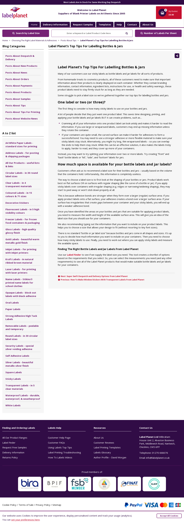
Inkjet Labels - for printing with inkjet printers (20, 251)
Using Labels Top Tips (60, 447)
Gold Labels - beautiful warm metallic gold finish (22, 241)
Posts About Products (18, 92)
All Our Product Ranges (14, 437)
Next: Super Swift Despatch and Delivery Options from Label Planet (93, 276)
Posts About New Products (21, 65)
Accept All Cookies (169, 515)
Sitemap (56, 504)
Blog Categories (13, 46)
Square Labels (13, 372)
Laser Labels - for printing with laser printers (20, 271)
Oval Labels (12, 302)
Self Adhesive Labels (17, 355)
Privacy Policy (43, 504)
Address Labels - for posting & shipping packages (22, 154)
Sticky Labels (13, 378)
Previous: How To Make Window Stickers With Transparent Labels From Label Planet (101, 279)
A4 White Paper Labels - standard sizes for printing (21, 144)
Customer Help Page (59, 437)
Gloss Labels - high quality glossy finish (20, 231)
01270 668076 (160, 452)
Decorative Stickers (17, 202)
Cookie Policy (9, 504)
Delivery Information (13, 452)
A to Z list (9, 133)
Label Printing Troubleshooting (64, 452)
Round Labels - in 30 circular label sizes (21, 337)
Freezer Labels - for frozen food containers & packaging (22, 221)
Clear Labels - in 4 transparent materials (18, 184)
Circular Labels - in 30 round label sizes (21, 174)
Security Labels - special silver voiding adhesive (19, 347)
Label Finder (74, 254)
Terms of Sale (26, 504)
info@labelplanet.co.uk (158, 457)
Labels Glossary (102, 452)
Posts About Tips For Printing (22, 112)
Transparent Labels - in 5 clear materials (20, 387)
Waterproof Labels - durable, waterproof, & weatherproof (22, 397)
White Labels (13, 405)
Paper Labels (12, 309)
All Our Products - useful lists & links (22, 164)
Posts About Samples (18, 98)
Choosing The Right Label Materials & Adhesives (34, 40)
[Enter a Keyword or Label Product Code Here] (92, 33)
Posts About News (16, 72)
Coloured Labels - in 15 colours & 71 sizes (18, 194)
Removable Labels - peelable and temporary (22, 327)
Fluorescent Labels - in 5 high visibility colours (22, 211)
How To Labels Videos (60, 457)
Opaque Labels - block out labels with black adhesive (20, 294)
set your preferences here (25, 519)
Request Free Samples (14, 447)
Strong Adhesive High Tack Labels (21, 317)
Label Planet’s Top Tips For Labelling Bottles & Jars (106, 40)
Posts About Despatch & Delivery (19, 57)
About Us (99, 437)
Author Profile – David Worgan (110, 457)
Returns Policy (10, 457)
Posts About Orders (17, 79)
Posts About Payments (18, 85)
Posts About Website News (21, 118)
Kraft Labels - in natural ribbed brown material (19, 261)
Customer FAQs (56, 442)
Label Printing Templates (107, 447)
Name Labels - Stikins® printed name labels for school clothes (19, 283)
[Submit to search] (126, 32)
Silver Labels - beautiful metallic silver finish (19, 364)
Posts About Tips (68, 40)
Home (34, 24)
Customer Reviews (104, 442)
